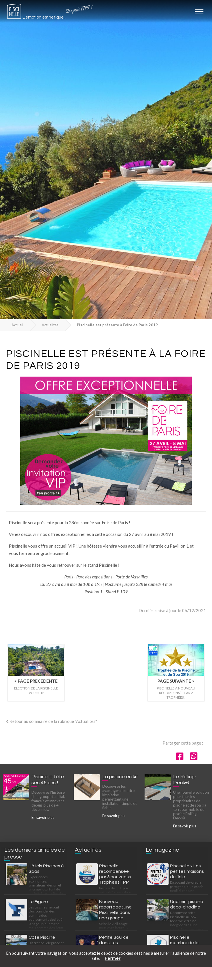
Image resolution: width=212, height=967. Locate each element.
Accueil (17, 325)
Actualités (50, 325)
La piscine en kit (120, 776)
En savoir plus (42, 817)
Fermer (113, 958)
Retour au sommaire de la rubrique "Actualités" (51, 721)
